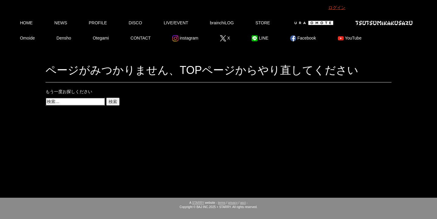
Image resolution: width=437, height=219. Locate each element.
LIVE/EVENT (176, 22)
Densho (63, 38)
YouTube (350, 38)
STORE (263, 22)
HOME (26, 22)
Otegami (101, 38)
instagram (185, 38)
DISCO (135, 22)
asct (243, 202)
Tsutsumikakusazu (383, 22)
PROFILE (98, 22)
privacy (233, 202)
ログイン (336, 7)
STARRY (198, 202)
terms (221, 202)
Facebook (303, 38)
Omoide (27, 38)
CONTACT (140, 38)
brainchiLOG (222, 22)
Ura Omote (312, 22)
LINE (260, 38)
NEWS (60, 22)
